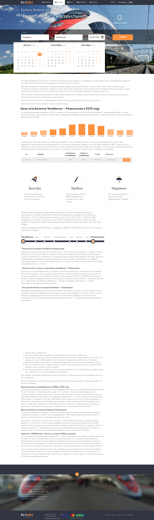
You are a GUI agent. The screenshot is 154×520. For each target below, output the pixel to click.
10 (18, 60)
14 (32, 60)
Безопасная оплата (76, 518)
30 (40, 66)
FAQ (125, 515)
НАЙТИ (122, 37)
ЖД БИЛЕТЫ (59, 2)
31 (18, 69)
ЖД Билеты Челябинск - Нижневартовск (34, 496)
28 (32, 66)
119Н (26, 160)
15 (36, 60)
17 (18, 63)
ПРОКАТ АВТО (81, 2)
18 (22, 63)
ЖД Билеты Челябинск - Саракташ (32, 494)
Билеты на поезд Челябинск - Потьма (33, 489)
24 (18, 66)
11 (22, 60)
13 (29, 60)
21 (32, 63)
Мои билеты (122, 2)
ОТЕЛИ (70, 2)
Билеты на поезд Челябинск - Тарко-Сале (35, 491)
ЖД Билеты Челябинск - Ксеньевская (33, 499)
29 (36, 66)
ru (114, 2)
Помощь (120, 515)
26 (25, 66)
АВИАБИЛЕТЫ (46, 2)
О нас (108, 515)
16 (40, 60)
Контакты (131, 515)
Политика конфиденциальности (52, 518)
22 (36, 63)
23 (40, 63)
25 (22, 66)
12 (25, 60)
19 (25, 63)
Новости (113, 515)
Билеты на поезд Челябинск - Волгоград (34, 486)
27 (29, 66)
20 (29, 63)
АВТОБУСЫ (93, 2)
